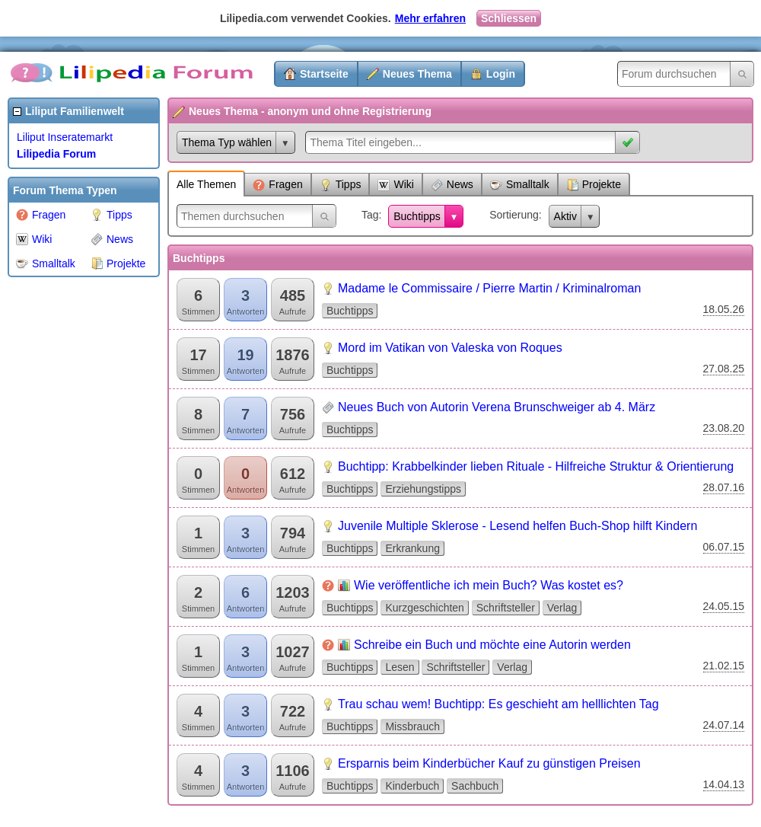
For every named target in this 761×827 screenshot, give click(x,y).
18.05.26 (724, 309)
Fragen (40, 215)
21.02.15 (724, 665)
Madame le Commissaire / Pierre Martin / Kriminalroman (489, 288)
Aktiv (565, 216)
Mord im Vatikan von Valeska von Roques (450, 347)
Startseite (324, 74)
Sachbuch (474, 786)
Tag (370, 215)
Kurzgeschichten (424, 608)
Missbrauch (412, 726)
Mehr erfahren (430, 18)
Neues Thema (417, 74)
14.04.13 (724, 784)
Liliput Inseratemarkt (65, 137)
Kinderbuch (412, 786)
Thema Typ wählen (227, 142)
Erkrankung (412, 548)
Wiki (34, 239)
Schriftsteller (505, 608)
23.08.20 (724, 428)
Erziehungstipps (423, 489)
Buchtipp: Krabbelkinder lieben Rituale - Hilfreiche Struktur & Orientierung (536, 466)
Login (500, 74)
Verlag (562, 608)
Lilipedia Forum (56, 154)
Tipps (111, 215)
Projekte (118, 263)
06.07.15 (724, 547)
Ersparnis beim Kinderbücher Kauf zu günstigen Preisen (489, 763)
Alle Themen (206, 184)
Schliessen (509, 18)
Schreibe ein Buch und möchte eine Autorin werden (492, 644)
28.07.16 (724, 487)
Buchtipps (416, 216)
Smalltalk (45, 263)
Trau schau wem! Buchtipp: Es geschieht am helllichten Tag (498, 704)
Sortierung (514, 215)
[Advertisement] (68, 513)
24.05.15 (724, 606)
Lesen (399, 667)
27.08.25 (724, 368)
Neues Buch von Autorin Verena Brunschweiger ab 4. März (496, 407)
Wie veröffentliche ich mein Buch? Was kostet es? (488, 585)
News (112, 239)
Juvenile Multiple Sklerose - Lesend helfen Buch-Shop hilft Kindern (517, 525)
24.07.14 (724, 725)
